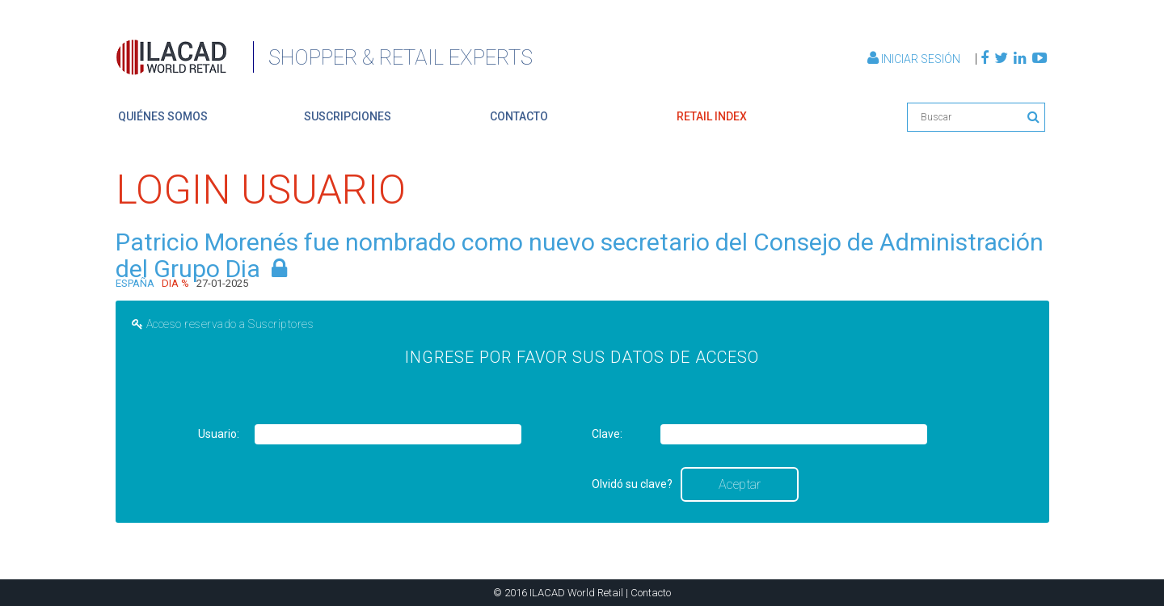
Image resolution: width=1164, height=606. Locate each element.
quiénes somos (163, 116)
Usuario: (218, 433)
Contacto (650, 593)
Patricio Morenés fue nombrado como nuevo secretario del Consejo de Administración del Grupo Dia (580, 255)
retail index (712, 116)
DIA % (175, 283)
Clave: (607, 433)
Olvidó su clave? (632, 484)
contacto (519, 116)
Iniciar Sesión (915, 59)
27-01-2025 (222, 283)
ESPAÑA (135, 283)
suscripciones (347, 116)
